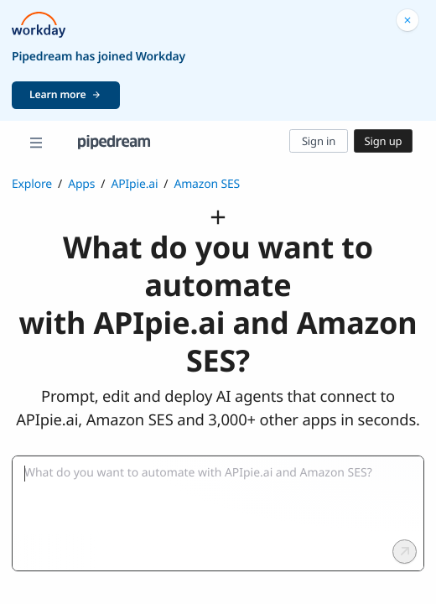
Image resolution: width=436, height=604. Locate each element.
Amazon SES (207, 184)
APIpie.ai (134, 184)
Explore (32, 184)
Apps (81, 184)
